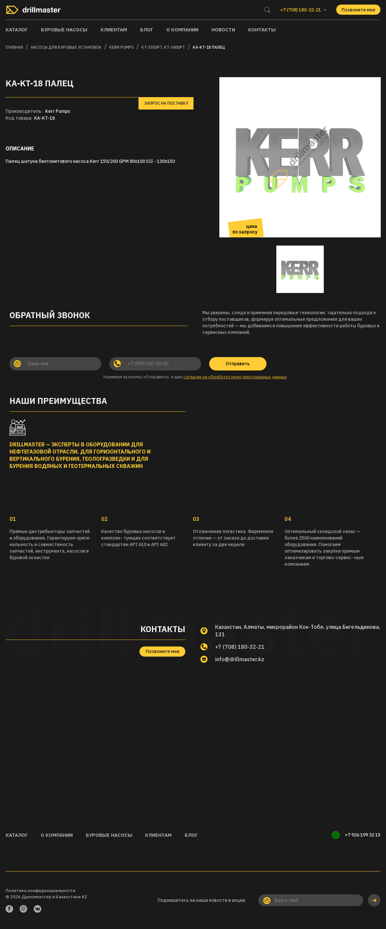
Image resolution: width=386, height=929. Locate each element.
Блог (146, 29)
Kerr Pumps (57, 111)
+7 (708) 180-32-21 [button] (303, 10)
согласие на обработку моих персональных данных (235, 377)
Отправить (238, 364)
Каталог (17, 29)
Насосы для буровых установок (66, 47)
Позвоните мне (358, 10)
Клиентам (114, 29)
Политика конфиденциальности (40, 890)
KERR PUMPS (121, 47)
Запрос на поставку (166, 103)
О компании (182, 29)
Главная (14, 47)
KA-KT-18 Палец (209, 47)
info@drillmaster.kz (240, 659)
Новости (223, 29)
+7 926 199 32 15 (362, 835)
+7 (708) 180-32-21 (240, 647)
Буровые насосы (64, 29)
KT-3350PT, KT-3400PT (163, 47)
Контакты (262, 29)
